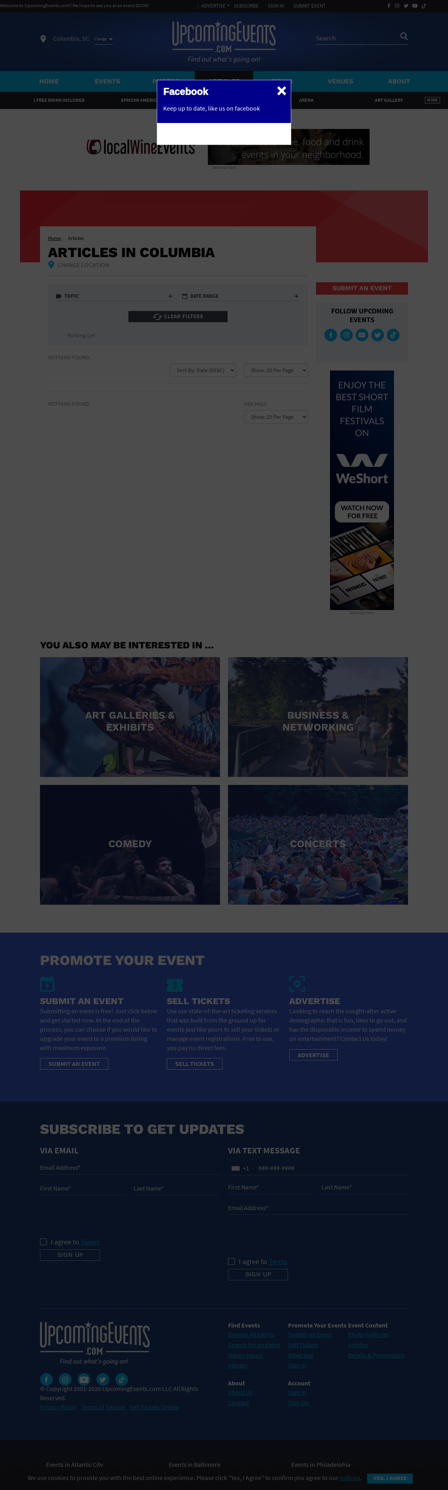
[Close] (281, 90)
